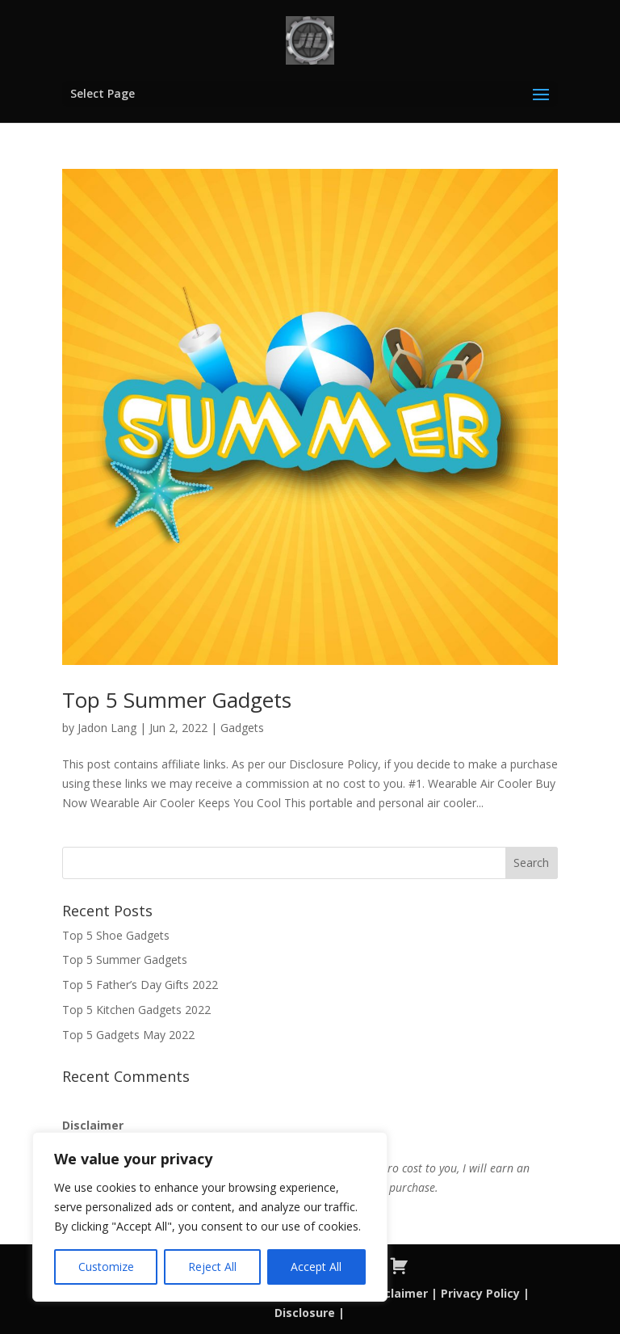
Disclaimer (395, 1293)
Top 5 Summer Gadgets (176, 699)
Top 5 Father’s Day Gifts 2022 (140, 984)
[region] (210, 1217)
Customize (106, 1266)
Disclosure (304, 1312)
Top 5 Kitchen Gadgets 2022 (136, 1009)
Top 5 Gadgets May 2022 (128, 1034)
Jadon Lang (107, 727)
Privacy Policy (480, 1293)
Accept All (316, 1266)
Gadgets (242, 727)
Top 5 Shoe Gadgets (116, 935)
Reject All (212, 1266)
